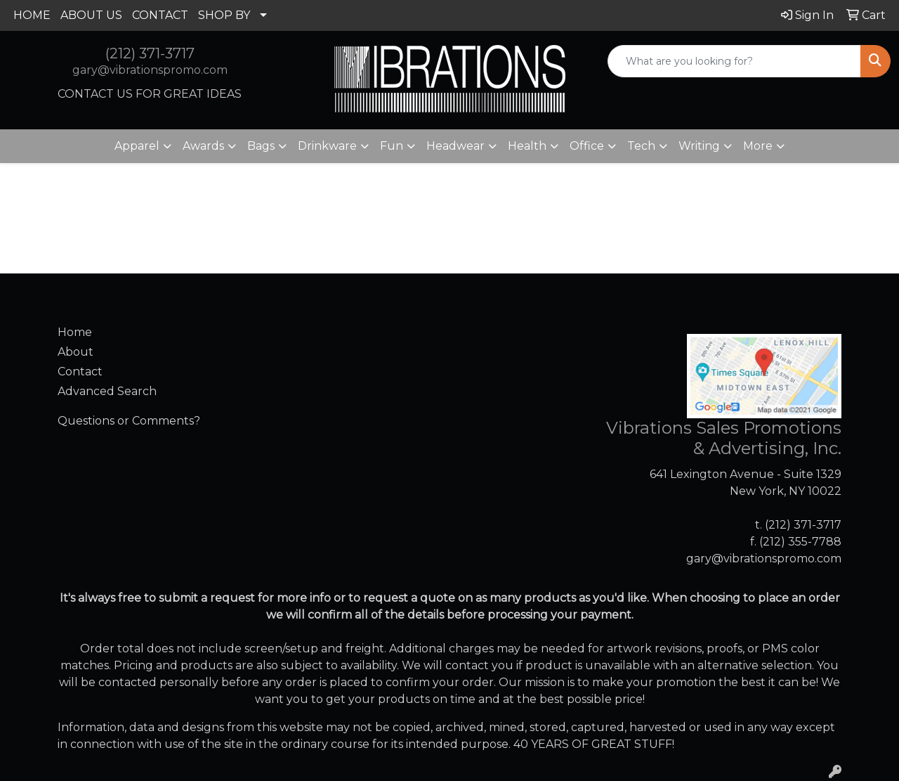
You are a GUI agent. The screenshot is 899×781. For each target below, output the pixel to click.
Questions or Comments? (129, 420)
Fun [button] (391, 146)
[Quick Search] (734, 61)
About (75, 352)
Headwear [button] (455, 146)
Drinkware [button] (327, 146)
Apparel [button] (136, 146)
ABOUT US (91, 15)
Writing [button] (699, 146)
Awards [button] (203, 146)
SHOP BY (224, 15)
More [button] (758, 146)
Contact (80, 371)
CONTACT (160, 15)
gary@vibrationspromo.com (150, 70)
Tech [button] (641, 146)
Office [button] (587, 146)
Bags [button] (261, 146)
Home (75, 332)
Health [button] (527, 146)
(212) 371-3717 (150, 53)
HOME (32, 15)
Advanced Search (107, 391)
